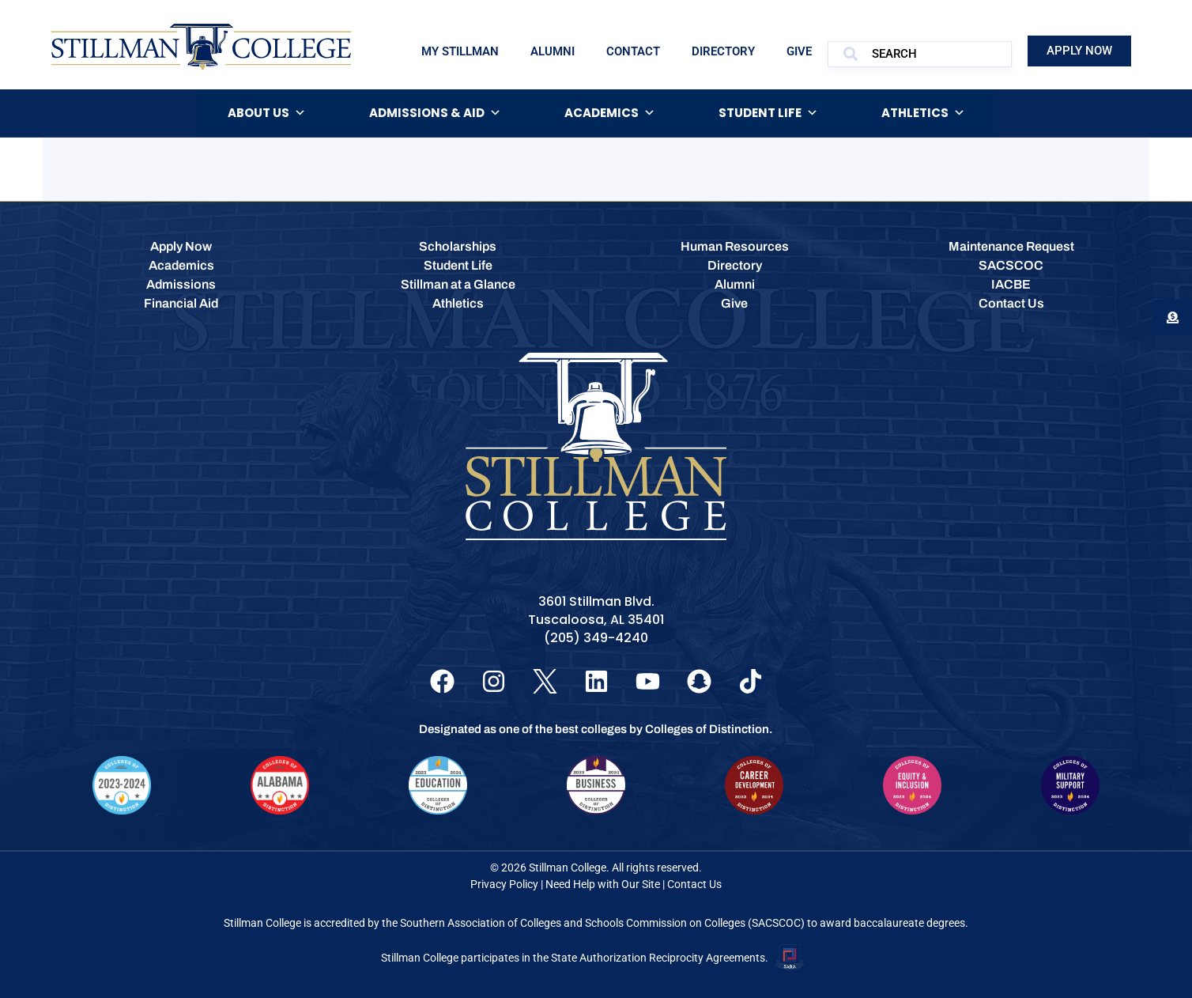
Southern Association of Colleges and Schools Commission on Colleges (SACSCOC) (602, 923)
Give (799, 51)
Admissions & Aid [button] (435, 113)
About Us (267, 113)
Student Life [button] (768, 113)
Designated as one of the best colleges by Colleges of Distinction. (596, 729)
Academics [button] (609, 113)
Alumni (552, 51)
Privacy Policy (504, 884)
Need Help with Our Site (602, 884)
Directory (723, 51)
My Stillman (460, 51)
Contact (633, 51)
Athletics (923, 113)
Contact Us (694, 884)
